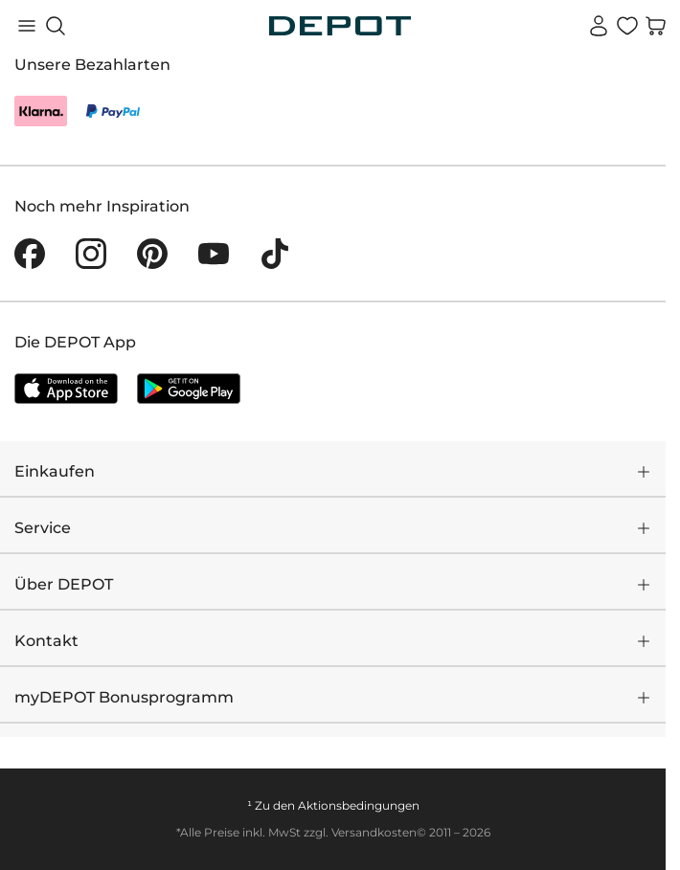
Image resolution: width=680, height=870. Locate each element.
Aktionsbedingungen (358, 805)
